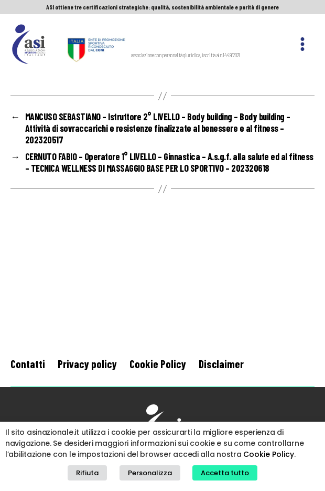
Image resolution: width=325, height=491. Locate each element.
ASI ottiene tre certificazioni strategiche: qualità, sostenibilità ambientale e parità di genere (162, 7)
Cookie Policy (157, 363)
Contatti (27, 363)
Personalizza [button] (150, 473)
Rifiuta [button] (87, 473)
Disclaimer (221, 363)
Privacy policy (87, 363)
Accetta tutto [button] (225, 473)
